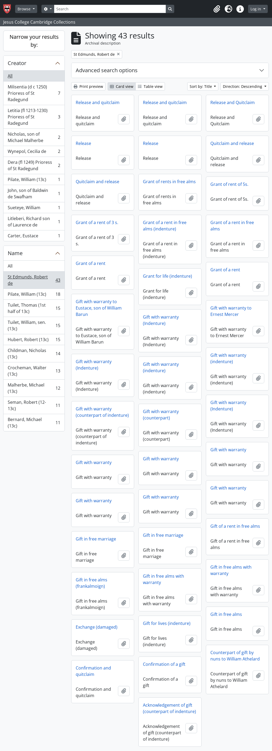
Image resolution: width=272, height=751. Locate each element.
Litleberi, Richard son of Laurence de (33, 222)
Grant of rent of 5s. (229, 184)
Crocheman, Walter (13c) (33, 371)
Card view (121, 86)
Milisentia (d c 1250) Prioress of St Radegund (33, 93)
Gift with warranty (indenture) (228, 358)
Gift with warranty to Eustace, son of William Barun (99, 308)
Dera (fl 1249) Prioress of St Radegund (33, 165)
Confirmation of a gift (164, 664)
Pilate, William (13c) (33, 180)
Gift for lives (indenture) (166, 623)
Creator (17, 63)
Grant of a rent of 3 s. (97, 222)
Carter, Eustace (33, 237)
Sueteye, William (33, 208)
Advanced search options (107, 70)
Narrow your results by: (34, 40)
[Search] (110, 9)
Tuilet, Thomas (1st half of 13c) (33, 308)
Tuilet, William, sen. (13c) (33, 325)
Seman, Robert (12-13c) (33, 405)
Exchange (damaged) (96, 627)
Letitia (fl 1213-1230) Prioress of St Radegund (33, 117)
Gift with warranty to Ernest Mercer (231, 311)
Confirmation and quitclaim (93, 671)
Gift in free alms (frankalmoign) (91, 583)
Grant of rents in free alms (169, 181)
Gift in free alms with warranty (231, 570)
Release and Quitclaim (232, 102)
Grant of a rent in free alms (232, 226)
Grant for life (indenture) (167, 276)
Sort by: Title (201, 86)
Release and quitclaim (98, 102)
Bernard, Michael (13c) (33, 423)
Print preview (88, 86)
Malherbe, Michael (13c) (33, 388)
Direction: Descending (243, 86)
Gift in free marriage (163, 535)
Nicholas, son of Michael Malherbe (33, 137)
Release (83, 143)
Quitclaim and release (232, 143)
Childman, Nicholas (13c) (33, 353)
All (10, 76)
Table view (150, 86)
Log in (256, 8)
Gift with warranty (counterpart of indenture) (102, 412)
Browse (25, 8)
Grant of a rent (90, 263)
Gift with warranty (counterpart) (161, 415)
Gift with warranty (228, 450)
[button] (217, 9)
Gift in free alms (226, 614)
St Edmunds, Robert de (33, 280)
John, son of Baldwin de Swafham (33, 193)
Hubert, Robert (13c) (33, 340)
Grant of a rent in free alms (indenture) (164, 226)
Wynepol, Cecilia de (33, 152)
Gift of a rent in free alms (235, 526)
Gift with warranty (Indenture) (161, 320)
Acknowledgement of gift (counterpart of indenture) (169, 708)
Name (15, 253)
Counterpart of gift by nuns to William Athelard (235, 656)
